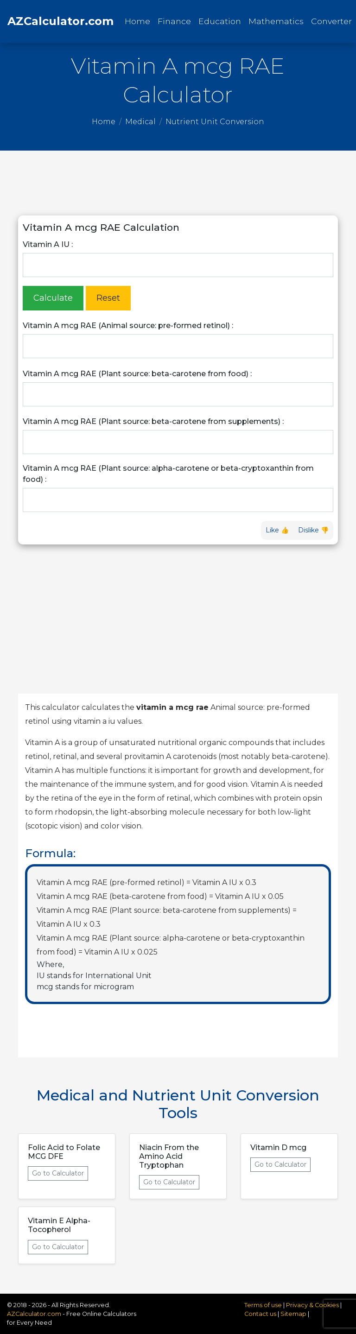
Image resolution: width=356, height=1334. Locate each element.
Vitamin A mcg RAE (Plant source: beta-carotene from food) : (137, 373)
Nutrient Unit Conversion (214, 121)
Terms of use (263, 1305)
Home (139, 20)
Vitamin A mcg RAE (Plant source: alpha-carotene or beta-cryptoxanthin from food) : (168, 474)
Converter (331, 21)
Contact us (260, 1313)
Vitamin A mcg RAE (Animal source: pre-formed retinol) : (128, 325)
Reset (108, 298)
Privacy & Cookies (313, 1305)
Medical (140, 121)
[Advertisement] (178, 183)
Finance (174, 21)
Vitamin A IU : (48, 244)
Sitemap (293, 1313)
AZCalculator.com (60, 21)
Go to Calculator (58, 1173)
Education (219, 21)
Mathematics (276, 21)
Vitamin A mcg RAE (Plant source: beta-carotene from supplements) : (153, 421)
